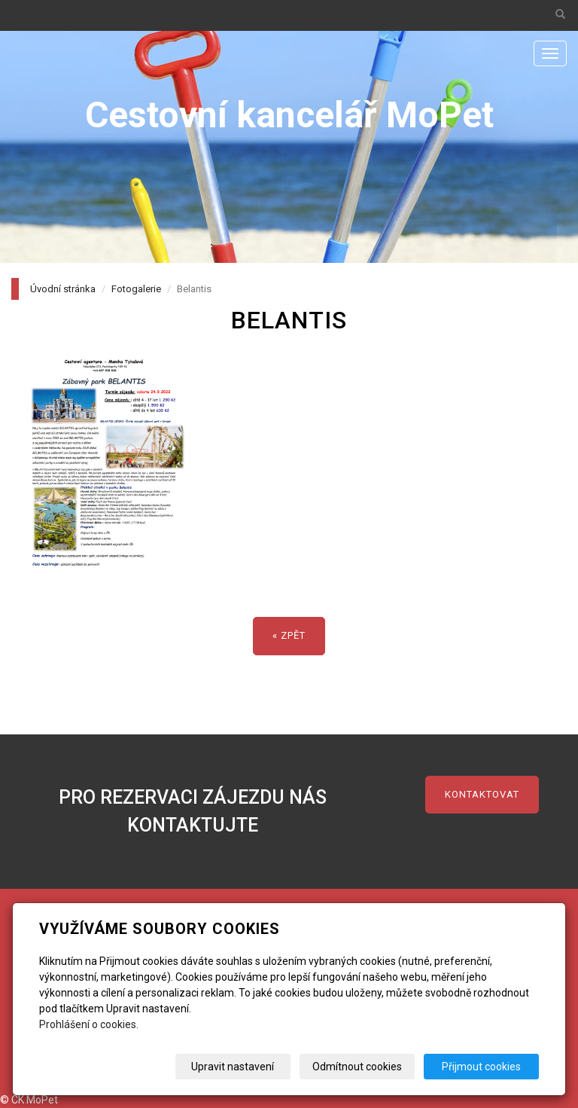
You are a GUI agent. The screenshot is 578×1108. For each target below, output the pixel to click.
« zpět (289, 635)
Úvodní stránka (63, 289)
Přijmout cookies (481, 1067)
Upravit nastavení (232, 1067)
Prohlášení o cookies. (88, 1024)
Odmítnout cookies (357, 1067)
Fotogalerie (136, 289)
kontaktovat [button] (482, 794)
